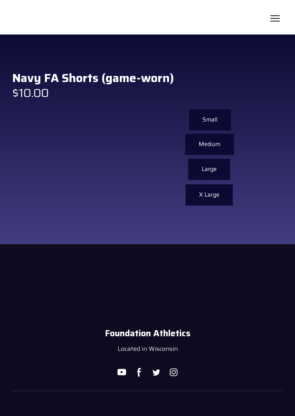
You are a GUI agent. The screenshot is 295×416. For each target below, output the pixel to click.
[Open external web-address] (147, 403)
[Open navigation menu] (275, 18)
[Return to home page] (22, 18)
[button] (209, 144)
